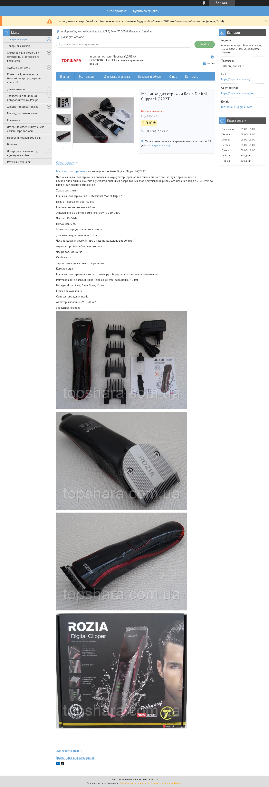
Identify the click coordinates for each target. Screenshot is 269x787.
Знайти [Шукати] (204, 44)
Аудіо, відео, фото (18, 67)
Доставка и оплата (117, 76)
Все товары (86, 76)
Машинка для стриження (71, 171)
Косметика (13, 120)
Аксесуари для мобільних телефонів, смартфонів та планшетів (23, 57)
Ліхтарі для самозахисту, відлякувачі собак (22, 153)
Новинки (12, 144)
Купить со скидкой (146, 11)
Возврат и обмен (149, 76)
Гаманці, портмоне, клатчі (22, 113)
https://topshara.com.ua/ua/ (237, 93)
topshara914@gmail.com (236, 107)
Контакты (191, 76)
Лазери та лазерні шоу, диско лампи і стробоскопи (25, 129)
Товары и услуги (17, 39)
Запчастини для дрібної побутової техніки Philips (22, 98)
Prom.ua (153, 779)
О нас (173, 76)
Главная (65, 76)
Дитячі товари (16, 89)
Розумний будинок (18, 162)
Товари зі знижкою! (19, 46)
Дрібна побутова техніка (22, 106)
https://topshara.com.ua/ (235, 79)
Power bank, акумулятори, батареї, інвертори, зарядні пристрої (24, 78)
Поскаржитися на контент (134, 783)
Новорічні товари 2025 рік (23, 137)
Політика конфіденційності (166, 783)
